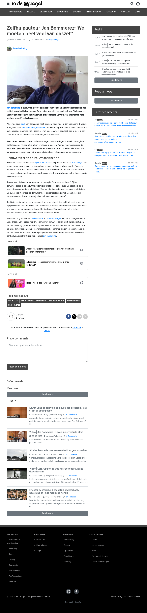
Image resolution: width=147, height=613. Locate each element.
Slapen (67, 545)
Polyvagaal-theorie (99, 556)
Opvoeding (62, 12)
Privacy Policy (116, 597)
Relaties (12, 582)
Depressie (13, 565)
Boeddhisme (39, 534)
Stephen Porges (54, 218)
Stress (11, 554)
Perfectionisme (16, 576)
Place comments (17, 366)
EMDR (94, 540)
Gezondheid (46, 12)
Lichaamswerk (97, 545)
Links (137, 12)
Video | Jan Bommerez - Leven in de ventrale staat (56, 432)
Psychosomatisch (56, 301)
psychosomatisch (42, 162)
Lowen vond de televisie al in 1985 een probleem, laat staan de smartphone (58, 409)
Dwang (12, 559)
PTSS (93, 551)
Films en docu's (93, 12)
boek (23, 124)
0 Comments (36, 39)
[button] (131, 4)
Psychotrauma (27, 301)
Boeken (77, 12)
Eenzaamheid (15, 571)
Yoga (38, 551)
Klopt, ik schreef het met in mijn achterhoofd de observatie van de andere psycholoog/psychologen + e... (115, 139)
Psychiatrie (69, 556)
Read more (47, 394)
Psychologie (15, 12)
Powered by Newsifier (73, 602)
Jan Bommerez (13, 108)
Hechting (13, 548)
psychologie (77, 162)
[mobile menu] (8, 4)
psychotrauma (49, 236)
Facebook (111, 12)
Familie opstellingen (100, 562)
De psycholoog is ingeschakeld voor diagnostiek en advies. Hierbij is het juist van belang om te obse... (115, 169)
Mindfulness (41, 545)
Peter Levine (37, 218)
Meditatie (40, 540)
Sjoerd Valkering (20, 48)
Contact (125, 12)
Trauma (31, 12)
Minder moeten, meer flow (33, 127)
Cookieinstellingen (132, 597)
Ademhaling (69, 540)
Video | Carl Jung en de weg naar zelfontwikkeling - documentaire (57, 470)
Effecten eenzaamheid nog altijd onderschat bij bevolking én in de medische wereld (54, 492)
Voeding (67, 562)
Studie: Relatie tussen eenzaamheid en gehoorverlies (58, 450)
